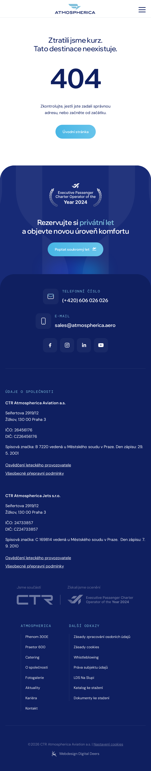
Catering (32, 657)
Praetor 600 (35, 647)
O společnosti (36, 667)
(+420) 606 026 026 (85, 300)
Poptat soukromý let (75, 249)
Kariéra (31, 698)
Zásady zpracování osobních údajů (102, 636)
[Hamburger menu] (142, 9)
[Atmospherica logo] (75, 9)
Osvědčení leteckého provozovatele (38, 465)
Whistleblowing (86, 657)
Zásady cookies (86, 647)
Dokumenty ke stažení (91, 698)
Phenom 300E (36, 636)
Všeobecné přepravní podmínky (34, 473)
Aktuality (32, 687)
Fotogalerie (34, 677)
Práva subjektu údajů (91, 667)
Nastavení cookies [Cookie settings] (108, 744)
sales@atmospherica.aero (85, 325)
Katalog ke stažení (88, 687)
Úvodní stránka (76, 131)
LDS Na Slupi (84, 677)
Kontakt (31, 708)
